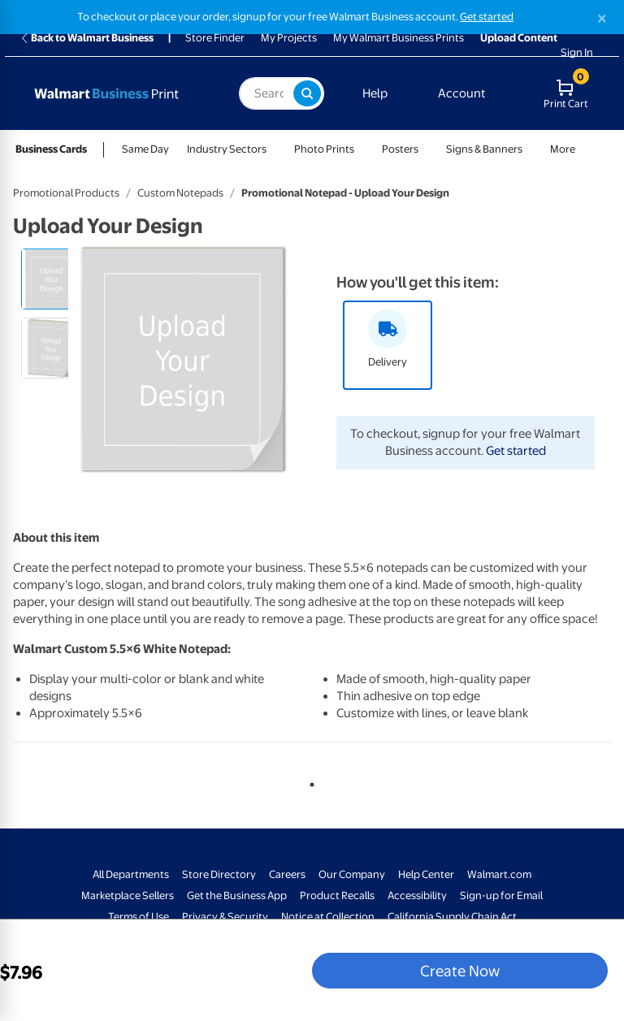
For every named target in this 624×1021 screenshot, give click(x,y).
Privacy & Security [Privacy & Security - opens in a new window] (225, 917)
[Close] (602, 18)
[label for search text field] (266, 93)
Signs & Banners (484, 149)
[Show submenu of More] (582, 149)
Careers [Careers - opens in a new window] (287, 874)
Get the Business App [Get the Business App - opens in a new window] (237, 895)
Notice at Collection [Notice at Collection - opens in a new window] (328, 917)
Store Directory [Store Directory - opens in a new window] (219, 874)
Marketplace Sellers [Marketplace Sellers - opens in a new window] (127, 895)
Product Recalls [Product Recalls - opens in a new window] (337, 895)
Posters (400, 149)
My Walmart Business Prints (398, 38)
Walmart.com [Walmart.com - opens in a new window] (499, 874)
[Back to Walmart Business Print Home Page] (121, 93)
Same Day (145, 149)
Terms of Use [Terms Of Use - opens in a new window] (138, 917)
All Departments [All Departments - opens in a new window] (131, 874)
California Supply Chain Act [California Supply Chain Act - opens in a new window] (452, 917)
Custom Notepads (180, 193)
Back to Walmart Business (87, 38)
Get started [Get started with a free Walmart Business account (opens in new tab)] (487, 17)
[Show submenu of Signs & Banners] (530, 149)
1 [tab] (309, 781)
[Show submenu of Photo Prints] (361, 149)
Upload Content (518, 38)
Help (375, 93)
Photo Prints (324, 149)
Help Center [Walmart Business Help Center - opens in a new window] (426, 874)
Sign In (577, 52)
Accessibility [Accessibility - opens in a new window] (417, 895)
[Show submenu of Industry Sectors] (274, 149)
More (562, 149)
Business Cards (51, 149)
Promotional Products (66, 193)
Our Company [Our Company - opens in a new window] (351, 874)
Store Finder (215, 38)
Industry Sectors (226, 149)
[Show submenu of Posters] (426, 149)
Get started (516, 450)
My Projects (289, 38)
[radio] (51, 279)
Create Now (460, 971)
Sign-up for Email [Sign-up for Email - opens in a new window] (501, 895)
